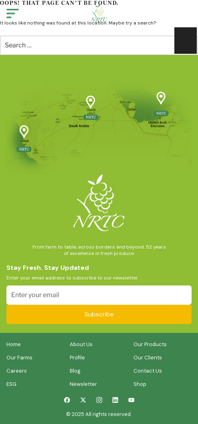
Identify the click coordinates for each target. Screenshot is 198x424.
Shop (139, 384)
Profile (77, 357)
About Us (81, 344)
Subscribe (99, 314)
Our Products (150, 344)
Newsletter (83, 384)
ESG (11, 384)
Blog (75, 370)
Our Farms (19, 357)
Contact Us (147, 370)
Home (13, 344)
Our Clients (147, 357)
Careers (16, 370)
